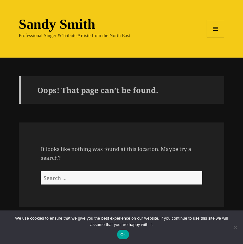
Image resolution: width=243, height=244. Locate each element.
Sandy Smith (57, 24)
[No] (235, 227)
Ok (123, 234)
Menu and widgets (215, 37)
